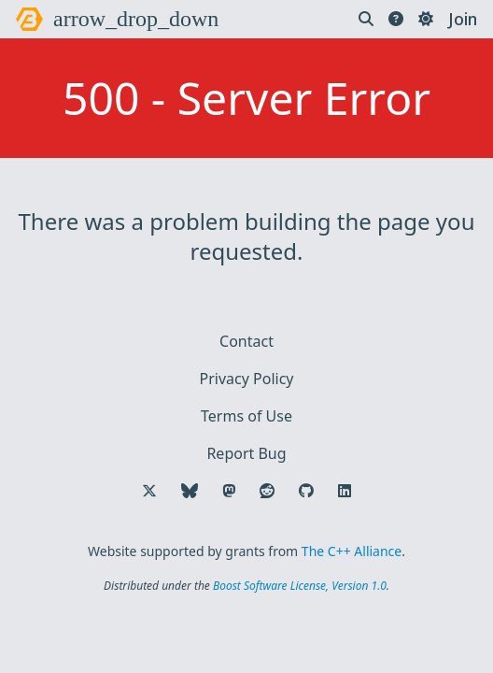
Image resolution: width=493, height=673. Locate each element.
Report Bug (246, 453)
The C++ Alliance (351, 551)
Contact (246, 341)
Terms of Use (246, 416)
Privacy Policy (247, 378)
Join (462, 18)
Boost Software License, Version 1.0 (300, 586)
